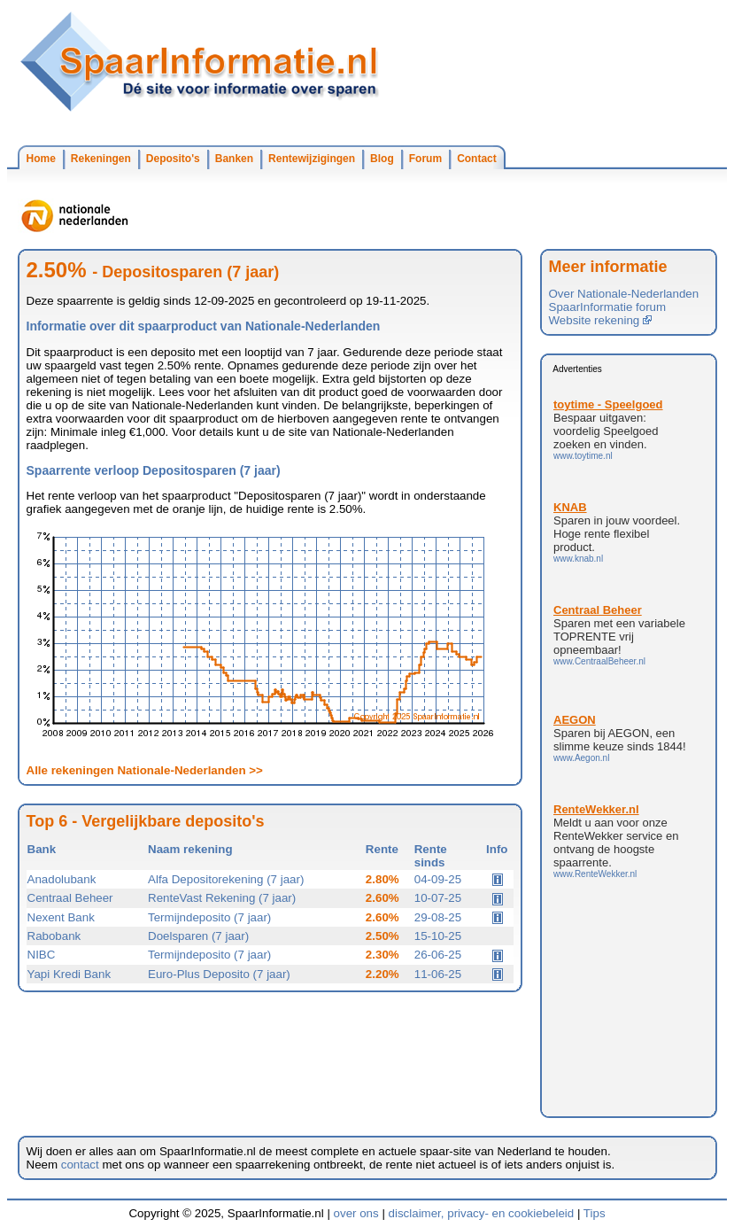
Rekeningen (101, 158)
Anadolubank (62, 879)
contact (80, 1164)
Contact (477, 158)
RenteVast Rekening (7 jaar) (222, 898)
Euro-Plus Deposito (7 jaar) (219, 974)
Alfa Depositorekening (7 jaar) (226, 879)
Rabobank (54, 936)
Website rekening (600, 320)
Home (41, 158)
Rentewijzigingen (311, 158)
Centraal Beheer (70, 898)
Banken (234, 158)
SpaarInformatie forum (608, 307)
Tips (594, 1213)
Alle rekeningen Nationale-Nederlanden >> (145, 770)
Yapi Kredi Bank (69, 974)
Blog (382, 158)
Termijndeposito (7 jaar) (209, 917)
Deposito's (173, 158)
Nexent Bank (61, 917)
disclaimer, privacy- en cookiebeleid (482, 1213)
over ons (356, 1213)
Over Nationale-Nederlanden (624, 293)
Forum (425, 158)
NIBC (41, 954)
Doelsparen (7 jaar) (198, 936)
